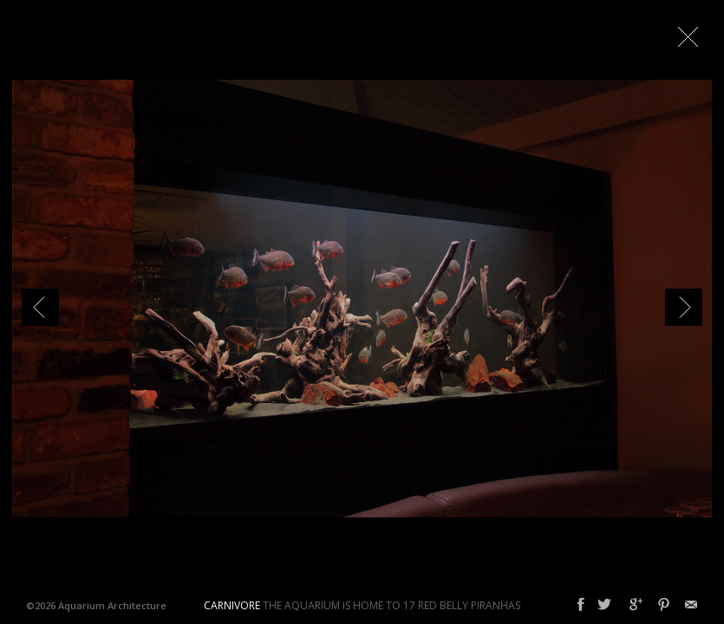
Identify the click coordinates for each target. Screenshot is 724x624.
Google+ (635, 605)
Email (691, 605)
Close (687, 36)
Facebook (580, 605)
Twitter (604, 605)
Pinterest (663, 605)
